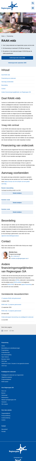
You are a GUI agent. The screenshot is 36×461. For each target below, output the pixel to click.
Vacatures (4, 402)
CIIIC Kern (4, 365)
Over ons (3, 391)
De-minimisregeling (6, 354)
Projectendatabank (6, 379)
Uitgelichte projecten (6, 377)
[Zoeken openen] (33, 3)
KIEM (17, 280)
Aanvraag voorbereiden (7, 81)
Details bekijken (17, 193)
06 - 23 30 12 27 (15, 256)
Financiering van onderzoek (8, 78)
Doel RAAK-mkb (5, 74)
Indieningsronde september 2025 (17, 62)
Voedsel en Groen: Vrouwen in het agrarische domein (15, 363)
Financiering (10, 36)
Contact (3, 88)
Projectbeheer (5, 350)
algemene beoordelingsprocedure (10, 235)
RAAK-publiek (17, 282)
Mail (13, 330)
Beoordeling (4, 85)
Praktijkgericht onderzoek (8, 371)
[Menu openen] (33, 8)
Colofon (3, 420)
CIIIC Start (4, 361)
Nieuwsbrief (4, 429)
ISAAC (3, 346)
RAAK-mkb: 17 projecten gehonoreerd (11, 310)
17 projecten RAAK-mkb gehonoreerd (11, 298)
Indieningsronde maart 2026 (17, 57)
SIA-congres (4, 404)
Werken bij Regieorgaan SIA (8, 399)
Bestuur (3, 393)
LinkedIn (6, 330)
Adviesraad (4, 395)
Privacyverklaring (5, 415)
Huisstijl (3, 431)
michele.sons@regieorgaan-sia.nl (19, 258)
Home (3, 36)
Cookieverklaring (5, 417)
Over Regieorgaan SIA (7, 387)
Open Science (5, 357)
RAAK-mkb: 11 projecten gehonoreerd (11, 304)
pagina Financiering (26, 284)
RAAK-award (4, 381)
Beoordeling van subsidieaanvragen (10, 348)
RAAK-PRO (11, 284)
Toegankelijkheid (5, 413)
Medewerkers (4, 397)
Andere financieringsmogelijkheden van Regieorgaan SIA (16, 92)
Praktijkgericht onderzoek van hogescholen (12, 375)
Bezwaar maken (5, 359)
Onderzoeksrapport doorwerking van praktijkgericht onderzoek (17, 317)
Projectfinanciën (5, 352)
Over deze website (6, 410)
